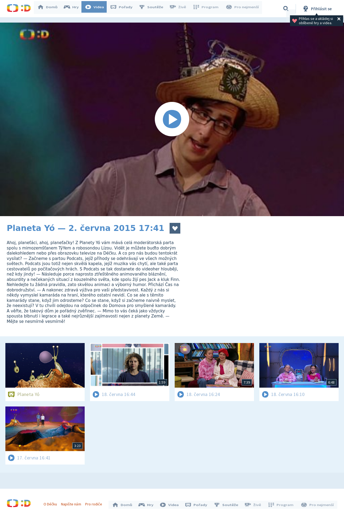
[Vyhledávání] (286, 8)
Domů (50, 9)
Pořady (123, 9)
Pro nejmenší (243, 9)
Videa (97, 9)
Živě (180, 9)
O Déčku (51, 502)
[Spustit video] (172, 119)
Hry (74, 9)
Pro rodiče (95, 502)
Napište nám (72, 502)
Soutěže (153, 9)
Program (207, 9)
